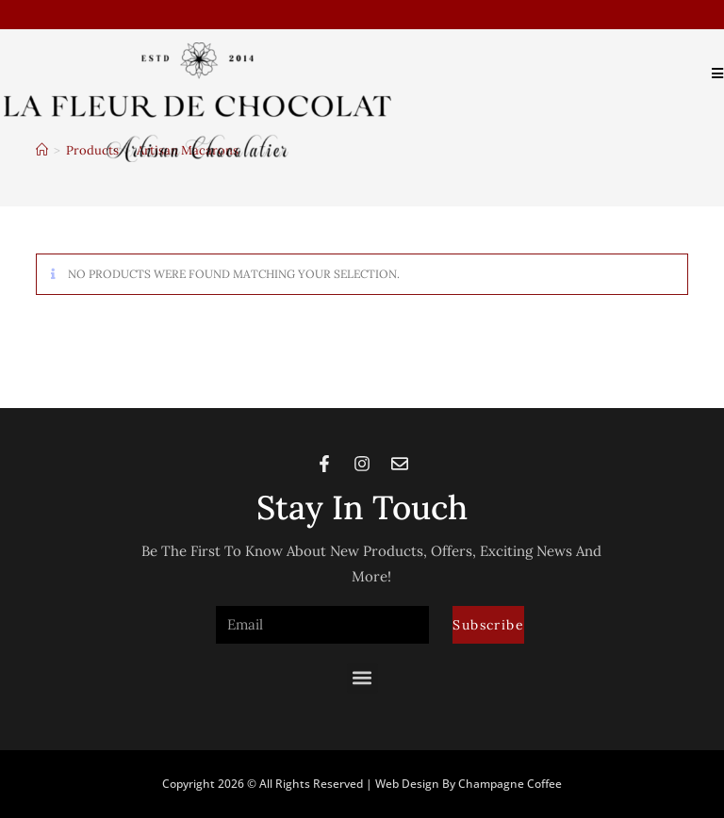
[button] (362, 678)
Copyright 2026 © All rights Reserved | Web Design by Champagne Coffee (362, 784)
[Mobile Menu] (711, 73)
